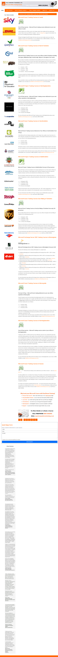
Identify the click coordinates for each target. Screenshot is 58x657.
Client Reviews (9, 10)
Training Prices (42, 32)
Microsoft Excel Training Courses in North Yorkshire (33, 45)
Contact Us (51, 10)
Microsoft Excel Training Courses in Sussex (31, 363)
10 (31, 419)
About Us (45, 10)
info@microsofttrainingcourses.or (24, 194)
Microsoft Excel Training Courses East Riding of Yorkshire (35, 198)
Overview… (21, 254)
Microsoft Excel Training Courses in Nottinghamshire (34, 320)
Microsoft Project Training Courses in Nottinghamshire (34, 86)
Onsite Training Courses (20, 10)
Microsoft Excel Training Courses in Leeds (30, 17)
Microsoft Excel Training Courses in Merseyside (32, 283)
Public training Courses (34, 10)
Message (29, 435)
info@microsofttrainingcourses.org (24, 40)
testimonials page (37, 385)
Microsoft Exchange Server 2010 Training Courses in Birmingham (37, 237)
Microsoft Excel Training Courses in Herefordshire (33, 121)
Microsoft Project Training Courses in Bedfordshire (33, 156)
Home (2, 10)
